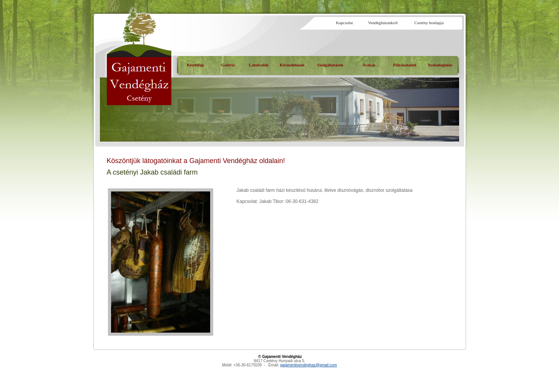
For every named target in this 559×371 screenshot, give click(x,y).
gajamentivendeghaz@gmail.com (308, 365)
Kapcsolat (344, 22)
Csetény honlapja (428, 22)
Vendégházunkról (383, 22)
